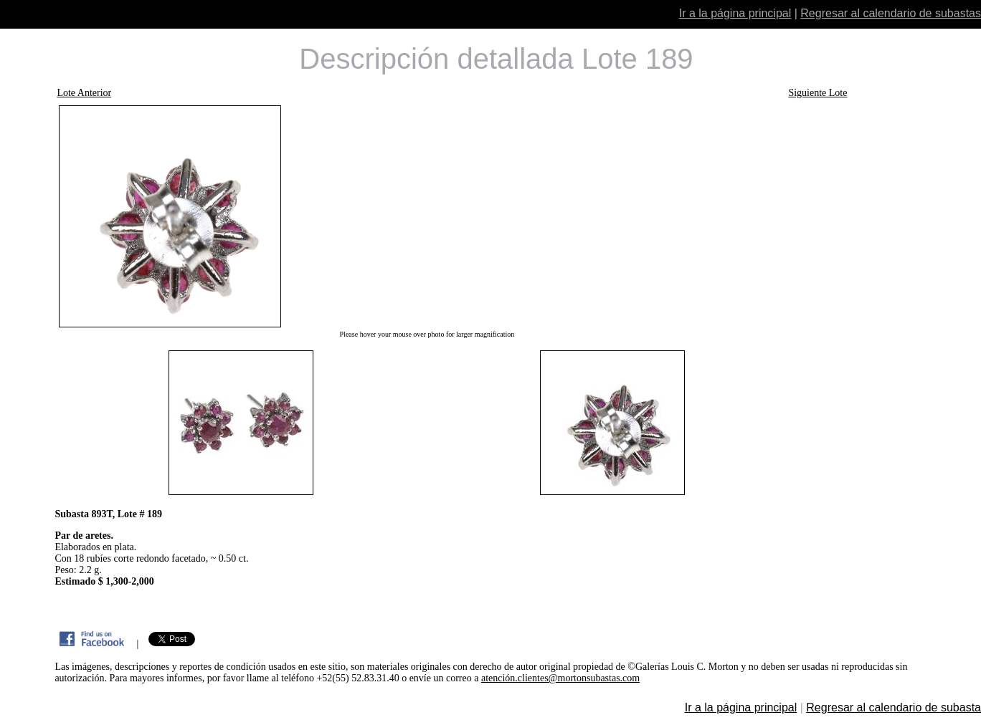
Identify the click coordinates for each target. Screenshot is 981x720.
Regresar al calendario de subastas (890, 13)
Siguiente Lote (817, 92)
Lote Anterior (84, 92)
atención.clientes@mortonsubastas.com (560, 678)
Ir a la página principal (735, 13)
